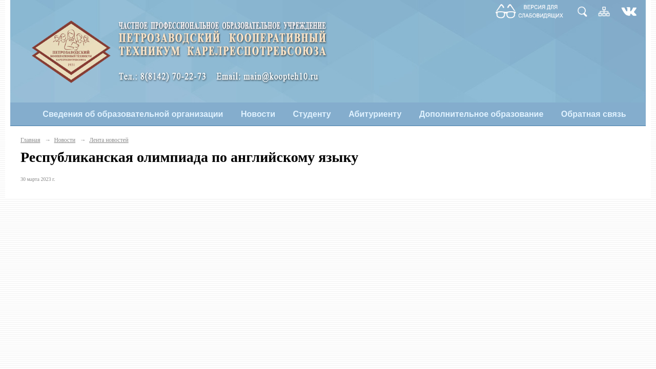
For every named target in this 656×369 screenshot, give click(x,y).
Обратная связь (593, 114)
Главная (30, 140)
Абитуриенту (374, 114)
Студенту (312, 114)
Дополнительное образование (481, 114)
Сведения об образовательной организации (133, 114)
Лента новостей (108, 140)
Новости (258, 114)
